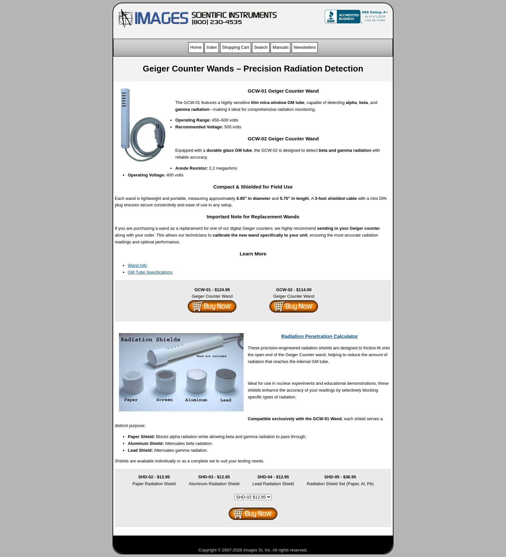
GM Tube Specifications (150, 272)
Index (211, 47)
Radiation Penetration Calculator (319, 336)
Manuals (280, 47)
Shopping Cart (235, 47)
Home (196, 47)
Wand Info (137, 265)
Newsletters (305, 47)
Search (260, 47)
